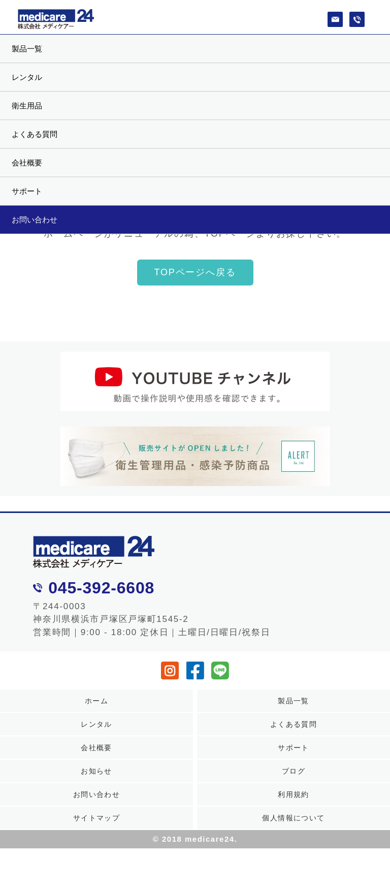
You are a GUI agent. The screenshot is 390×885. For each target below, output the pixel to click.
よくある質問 (34, 134)
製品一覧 (27, 48)
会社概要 (27, 162)
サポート (27, 191)
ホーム (96, 701)
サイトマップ (96, 818)
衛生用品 (27, 105)
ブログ (293, 771)
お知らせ (96, 771)
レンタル (27, 77)
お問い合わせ (34, 219)
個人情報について (293, 818)
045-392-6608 (101, 588)
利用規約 (293, 794)
